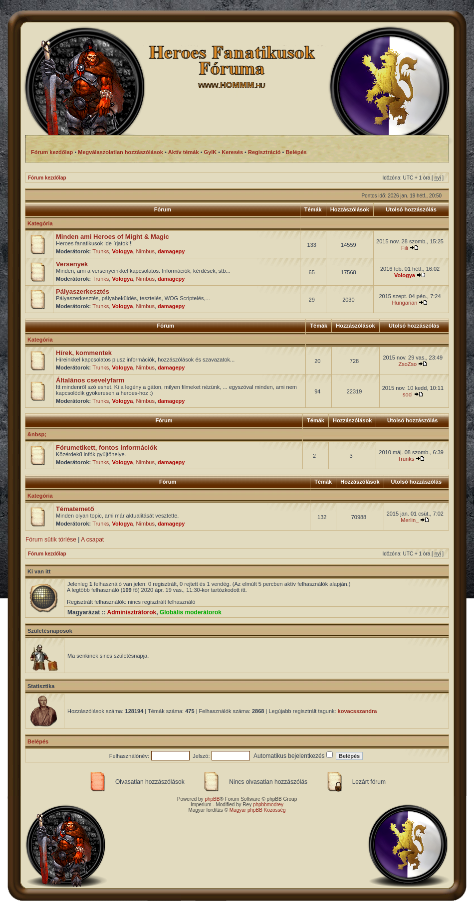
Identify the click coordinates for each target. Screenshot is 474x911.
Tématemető (75, 509)
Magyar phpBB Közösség (258, 810)
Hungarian (405, 303)
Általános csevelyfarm (90, 380)
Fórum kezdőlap (47, 178)
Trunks (100, 251)
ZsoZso (407, 364)
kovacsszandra (357, 711)
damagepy (171, 251)
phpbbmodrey (268, 804)
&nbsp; (36, 434)
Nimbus (145, 251)
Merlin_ (410, 520)
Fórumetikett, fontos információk (106, 447)
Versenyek (72, 264)
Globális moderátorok (191, 612)
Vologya (122, 251)
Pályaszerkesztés (82, 291)
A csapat (92, 539)
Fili (404, 248)
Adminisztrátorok (132, 612)
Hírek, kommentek (84, 353)
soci (408, 394)
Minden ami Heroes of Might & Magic (112, 236)
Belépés (37, 741)
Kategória (40, 223)
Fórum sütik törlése (50, 539)
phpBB (212, 799)
